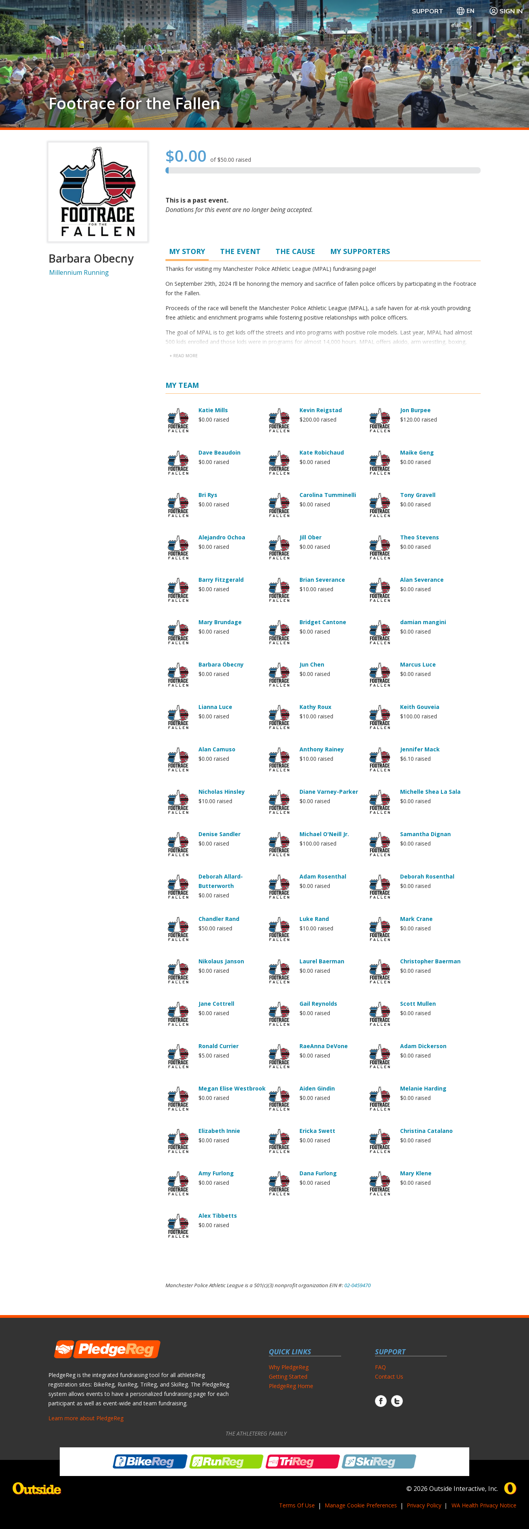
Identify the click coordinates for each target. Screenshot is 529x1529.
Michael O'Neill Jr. (324, 834)
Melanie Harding (423, 1088)
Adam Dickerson (423, 1046)
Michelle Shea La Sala (430, 791)
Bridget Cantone (322, 622)
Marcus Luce (418, 664)
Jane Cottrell (216, 1003)
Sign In (506, 11)
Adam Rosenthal (322, 876)
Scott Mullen (418, 1003)
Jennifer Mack (420, 749)
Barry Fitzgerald (221, 579)
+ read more (183, 355)
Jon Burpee (415, 410)
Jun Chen (311, 664)
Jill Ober (310, 537)
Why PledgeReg (289, 1367)
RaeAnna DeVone (323, 1046)
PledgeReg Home (291, 1386)
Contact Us (389, 1376)
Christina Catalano (426, 1130)
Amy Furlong (216, 1173)
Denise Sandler (219, 834)
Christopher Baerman (430, 961)
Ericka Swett (317, 1130)
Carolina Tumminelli (327, 495)
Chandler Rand (218, 919)
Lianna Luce (215, 707)
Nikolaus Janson (221, 961)
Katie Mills (213, 410)
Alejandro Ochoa (221, 537)
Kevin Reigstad (320, 410)
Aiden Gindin (317, 1088)
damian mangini (423, 622)
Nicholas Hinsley (221, 791)
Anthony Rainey (321, 749)
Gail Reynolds (318, 1003)
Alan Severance (422, 579)
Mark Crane (416, 919)
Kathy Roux (315, 707)
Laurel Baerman (321, 961)
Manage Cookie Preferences (361, 1505)
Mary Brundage (220, 622)
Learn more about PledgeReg (85, 1418)
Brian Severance (322, 579)
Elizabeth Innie (219, 1130)
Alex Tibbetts (217, 1215)
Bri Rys (207, 495)
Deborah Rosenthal (427, 876)
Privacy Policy (424, 1505)
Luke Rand (314, 919)
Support (427, 11)
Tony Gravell (417, 495)
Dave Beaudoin (219, 452)
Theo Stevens (419, 537)
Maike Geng (417, 452)
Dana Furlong (318, 1173)
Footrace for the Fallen (134, 103)
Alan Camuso (216, 749)
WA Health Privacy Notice (484, 1505)
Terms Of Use (297, 1505)
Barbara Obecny (221, 664)
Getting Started (288, 1376)
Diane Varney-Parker (328, 791)
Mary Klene (416, 1173)
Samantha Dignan (425, 834)
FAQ (380, 1367)
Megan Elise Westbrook (232, 1088)
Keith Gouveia (419, 707)
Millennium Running (79, 272)
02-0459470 (357, 1285)
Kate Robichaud (321, 452)
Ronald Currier (218, 1046)
